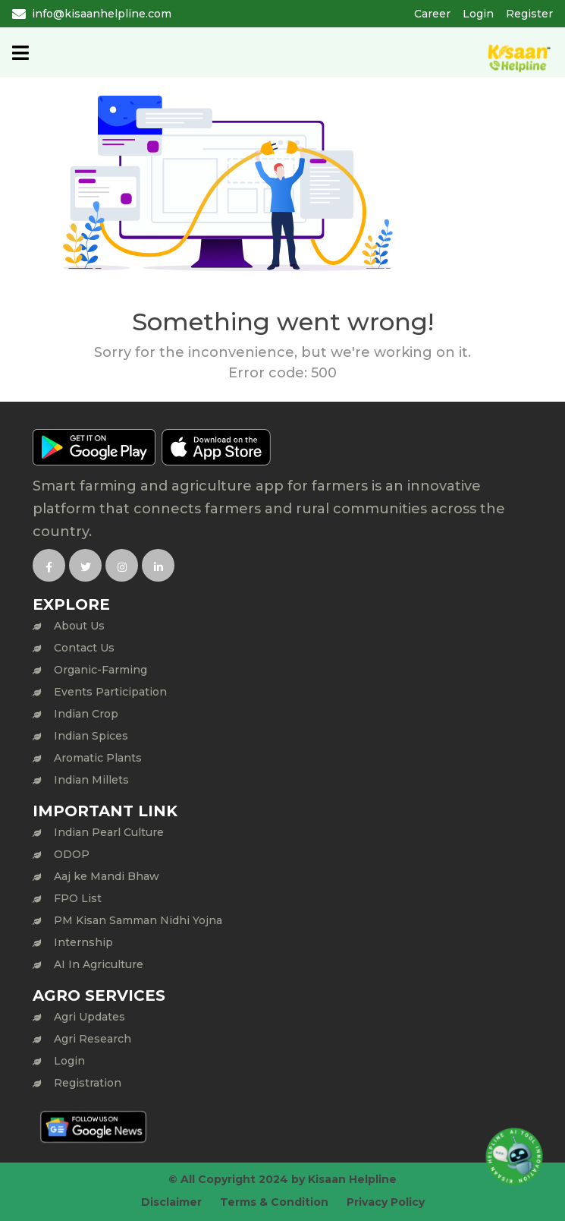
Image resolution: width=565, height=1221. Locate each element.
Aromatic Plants (98, 758)
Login (478, 14)
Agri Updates (89, 1017)
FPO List (78, 898)
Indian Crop (86, 714)
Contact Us (84, 648)
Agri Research (92, 1039)
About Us (79, 626)
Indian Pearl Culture (109, 832)
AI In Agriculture (98, 964)
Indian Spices (91, 736)
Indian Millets (91, 780)
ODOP (71, 854)
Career (432, 14)
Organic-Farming (100, 670)
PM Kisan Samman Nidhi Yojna (138, 920)
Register (529, 14)
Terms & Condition (274, 1202)
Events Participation (110, 692)
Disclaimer (171, 1202)
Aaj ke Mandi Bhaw (106, 876)
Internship (83, 942)
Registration (87, 1083)
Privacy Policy (386, 1202)
